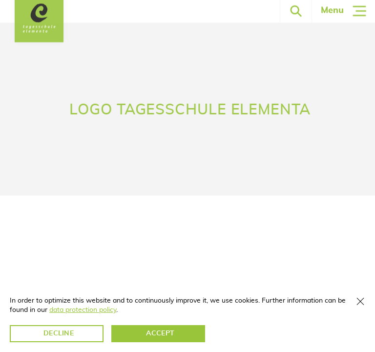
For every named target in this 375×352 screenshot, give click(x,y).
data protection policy (82, 310)
